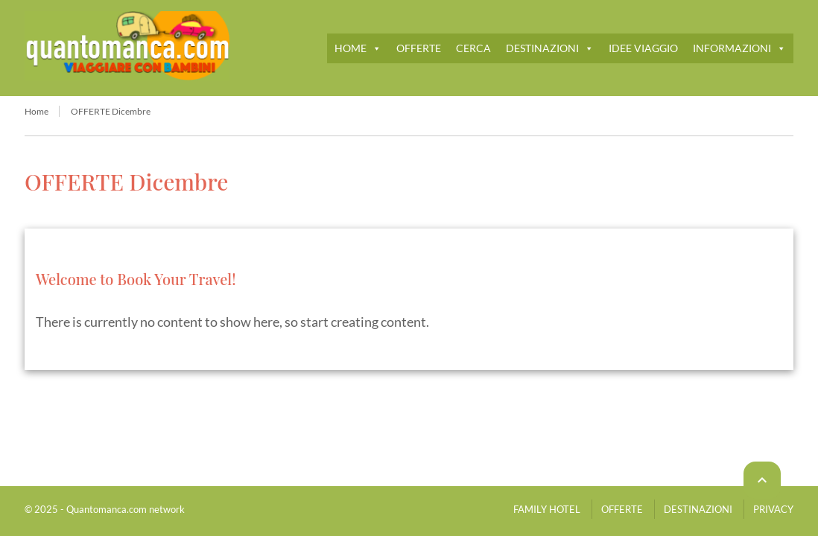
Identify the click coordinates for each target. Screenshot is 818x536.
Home (36, 111)
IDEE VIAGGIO (643, 48)
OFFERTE (418, 48)
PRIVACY (773, 509)
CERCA (473, 48)
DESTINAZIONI (550, 48)
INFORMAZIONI (739, 48)
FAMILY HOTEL (546, 509)
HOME (358, 48)
